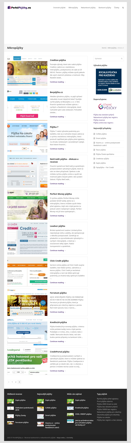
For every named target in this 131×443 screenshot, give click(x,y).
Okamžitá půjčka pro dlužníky (108, 415)
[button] (123, 7)
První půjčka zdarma (105, 401)
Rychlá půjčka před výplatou (108, 399)
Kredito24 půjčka (58, 322)
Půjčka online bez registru (103, 123)
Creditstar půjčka (102, 158)
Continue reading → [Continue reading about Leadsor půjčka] (58, 250)
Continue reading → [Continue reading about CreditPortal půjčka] (58, 371)
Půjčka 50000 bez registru (107, 409)
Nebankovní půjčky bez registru (106, 117)
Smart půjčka (101, 138)
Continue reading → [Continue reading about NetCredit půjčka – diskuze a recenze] (58, 183)
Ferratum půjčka (58, 292)
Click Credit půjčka (59, 260)
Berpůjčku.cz (56, 92)
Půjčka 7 (54, 127)
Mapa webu (61, 438)
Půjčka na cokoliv (103, 417)
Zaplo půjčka (101, 163)
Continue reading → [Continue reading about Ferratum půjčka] (58, 312)
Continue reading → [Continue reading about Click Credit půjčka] (58, 282)
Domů (104, 48)
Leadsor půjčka (57, 226)
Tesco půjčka (101, 150)
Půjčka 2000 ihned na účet (107, 404)
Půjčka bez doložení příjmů (104, 115)
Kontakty (70, 438)
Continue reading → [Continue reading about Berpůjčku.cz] (58, 117)
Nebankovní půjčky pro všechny (109, 412)
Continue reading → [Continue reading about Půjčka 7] (58, 149)
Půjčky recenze (99, 120)
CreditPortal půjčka (59, 351)
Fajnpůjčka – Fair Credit (105, 167)
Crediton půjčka (58, 60)
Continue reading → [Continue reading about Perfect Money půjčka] (58, 216)
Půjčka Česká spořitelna (105, 154)
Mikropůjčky (112, 48)
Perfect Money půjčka (61, 194)
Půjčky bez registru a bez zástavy (109, 420)
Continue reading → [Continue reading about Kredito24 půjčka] (58, 341)
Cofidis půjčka (101, 134)
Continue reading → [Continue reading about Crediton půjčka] (58, 82)
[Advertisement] (65, 28)
